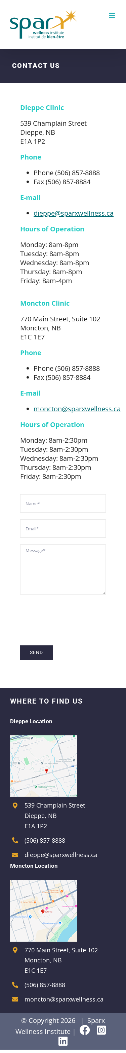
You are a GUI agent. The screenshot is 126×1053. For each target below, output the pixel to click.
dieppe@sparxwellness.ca (74, 213)
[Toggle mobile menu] (112, 15)
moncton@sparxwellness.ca (77, 408)
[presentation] (71, 614)
